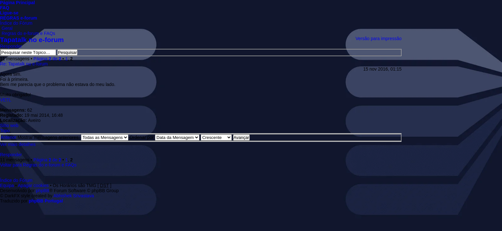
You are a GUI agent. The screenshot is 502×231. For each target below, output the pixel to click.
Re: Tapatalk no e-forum (24, 63)
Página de (47, 58)
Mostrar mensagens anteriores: (73, 137)
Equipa (7, 185)
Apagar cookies (33, 185)
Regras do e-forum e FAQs (28, 33)
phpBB (42, 190)
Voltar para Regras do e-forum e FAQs (38, 164)
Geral (7, 28)
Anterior (8, 137)
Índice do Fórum (16, 23)
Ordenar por (164, 137)
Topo (5, 130)
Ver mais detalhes (18, 144)
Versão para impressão (378, 38)
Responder (11, 46)
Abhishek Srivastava (73, 195)
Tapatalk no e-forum (32, 39)
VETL (5, 99)
